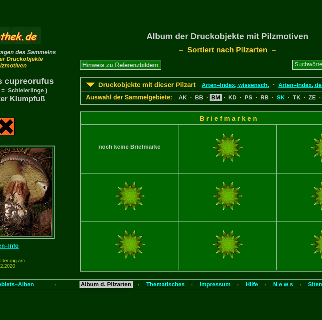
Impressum (215, 284)
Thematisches (165, 284)
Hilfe (252, 284)
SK (281, 97)
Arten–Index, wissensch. (235, 85)
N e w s (283, 284)
